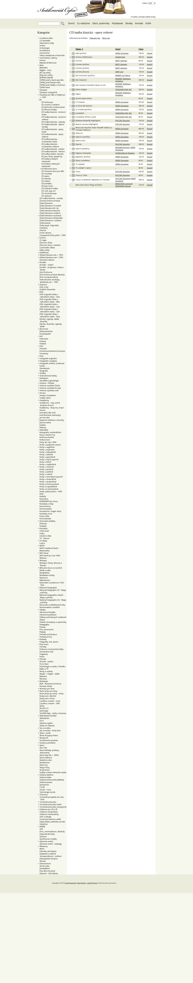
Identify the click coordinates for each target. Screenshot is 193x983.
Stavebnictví (44, 762)
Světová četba (44, 777)
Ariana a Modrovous (84, 57)
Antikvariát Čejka (58, 9)
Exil (41, 336)
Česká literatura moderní (49, 213)
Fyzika (41, 366)
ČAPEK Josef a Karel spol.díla (51, 80)
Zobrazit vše (95, 38)
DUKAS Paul (120, 57)
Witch (41, 848)
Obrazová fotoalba (46, 612)
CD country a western (50, 104)
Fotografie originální (48, 358)
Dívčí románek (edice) (48, 277)
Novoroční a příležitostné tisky (51, 605)
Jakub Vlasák (81, 883)
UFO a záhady (44, 816)
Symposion (43, 784)
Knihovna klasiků (46, 437)
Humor (42, 410)
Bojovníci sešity (45, 75)
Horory (43, 393)
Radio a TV (43, 669)
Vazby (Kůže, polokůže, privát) (51, 821)
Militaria (42, 558)
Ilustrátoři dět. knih (47, 412)
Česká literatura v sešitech (49, 220)
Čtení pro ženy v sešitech (49, 245)
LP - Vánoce (43, 538)
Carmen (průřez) (82, 64)
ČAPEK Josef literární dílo (49, 82)
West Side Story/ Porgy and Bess (89, 185)
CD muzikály (46, 173)
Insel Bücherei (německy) (49, 415)
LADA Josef (43, 531)
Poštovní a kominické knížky (51, 649)
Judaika (42, 425)
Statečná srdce (45, 760)
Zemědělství (44, 868)
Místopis (43, 560)
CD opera (44, 176)
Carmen (79, 61)
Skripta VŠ (44, 738)
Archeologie (44, 48)
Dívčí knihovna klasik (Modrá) (51, 274)
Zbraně (42, 861)
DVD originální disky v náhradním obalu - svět (49, 310)
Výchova (42, 836)
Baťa (41, 65)
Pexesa (41, 627)
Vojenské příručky (46, 834)
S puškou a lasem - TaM (49, 703)
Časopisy (43, 90)
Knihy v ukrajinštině (47, 481)
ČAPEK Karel (44, 87)
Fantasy (42, 341)
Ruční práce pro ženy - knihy (51, 693)
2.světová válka (46, 38)
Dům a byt (43, 287)
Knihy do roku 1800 (47, 442)
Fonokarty (43, 353)
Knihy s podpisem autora (49, 444)
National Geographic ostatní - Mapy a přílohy (51, 596)
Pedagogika (43, 624)
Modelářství (44, 573)
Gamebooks (44, 368)
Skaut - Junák (45, 733)
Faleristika (43, 338)
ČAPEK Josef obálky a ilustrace (51, 85)
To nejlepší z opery (83, 168)
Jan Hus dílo (44, 417)
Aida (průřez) (81, 53)
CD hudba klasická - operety (52, 122)
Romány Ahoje (45, 686)
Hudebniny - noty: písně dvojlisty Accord (49, 404)
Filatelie (42, 343)
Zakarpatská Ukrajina (47, 858)
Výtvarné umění (46, 841)
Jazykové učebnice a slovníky (52, 420)
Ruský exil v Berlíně (47, 696)
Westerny (44, 846)
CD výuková (45, 196)
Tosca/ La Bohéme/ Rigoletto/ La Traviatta (93, 180)
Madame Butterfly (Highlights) (88, 120)
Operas (79, 144)
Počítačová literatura (47, 634)
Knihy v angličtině (47, 447)
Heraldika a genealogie (48, 380)
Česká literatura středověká (50, 218)
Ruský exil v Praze (46, 698)
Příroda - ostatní (45, 661)
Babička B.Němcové (47, 62)
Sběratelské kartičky (48, 715)
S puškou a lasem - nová (49, 701)
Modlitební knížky (46, 575)
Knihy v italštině (45, 454)
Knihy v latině (44, 462)
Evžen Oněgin (81, 89)
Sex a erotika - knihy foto (49, 730)
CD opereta (45, 178)
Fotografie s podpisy (48, 361)
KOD (40, 494)
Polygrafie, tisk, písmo (48, 642)
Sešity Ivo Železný (46, 725)
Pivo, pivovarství (46, 629)
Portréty (42, 646)
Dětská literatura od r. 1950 (51, 257)
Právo (41, 656)
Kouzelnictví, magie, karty (49, 511)
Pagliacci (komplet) (83, 153)
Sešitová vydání (45, 723)
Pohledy (43, 639)
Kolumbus (43, 499)
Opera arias (80, 140)
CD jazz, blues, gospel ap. (51, 156)
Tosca (78, 171)
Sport (42, 745)
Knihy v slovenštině (47, 479)
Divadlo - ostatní (45, 265)
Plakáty (42, 632)
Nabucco (79, 133)
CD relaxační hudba (49, 188)
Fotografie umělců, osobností (52, 363)
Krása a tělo (43, 516)
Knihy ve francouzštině (48, 484)
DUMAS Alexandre (46, 289)
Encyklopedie (44, 334)
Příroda (43, 659)
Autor (118, 49)
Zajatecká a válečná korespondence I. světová (49, 854)
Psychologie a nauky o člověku (51, 666)
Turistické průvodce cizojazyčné (53, 807)
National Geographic (48, 587)
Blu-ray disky (44, 72)
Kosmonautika (45, 508)
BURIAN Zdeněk (45, 77)
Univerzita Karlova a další (49, 819)
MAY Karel (44, 553)
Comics (43, 237)
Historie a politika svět (49, 390)
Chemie (42, 230)
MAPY (42, 545)
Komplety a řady (45, 504)
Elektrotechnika (45, 331)
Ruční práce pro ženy (48, 691)
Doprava (43, 284)
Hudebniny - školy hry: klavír (51, 407)
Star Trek (42, 747)
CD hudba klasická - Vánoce (52, 151)
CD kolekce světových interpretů (50, 164)
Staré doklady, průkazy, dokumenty (48, 751)
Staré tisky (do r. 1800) (48, 755)
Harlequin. (44, 378)
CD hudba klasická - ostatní (52, 149)
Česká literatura (45, 203)
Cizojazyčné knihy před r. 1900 (52, 235)
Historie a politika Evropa (50, 388)
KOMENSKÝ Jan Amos (48, 501)
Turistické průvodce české (50, 804)
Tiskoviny (44, 794)
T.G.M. (41, 787)
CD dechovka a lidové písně (52, 107)
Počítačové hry (45, 637)
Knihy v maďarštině (47, 464)
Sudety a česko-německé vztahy (52, 772)
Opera (41, 619)
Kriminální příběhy (47, 521)
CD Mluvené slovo (49, 168)
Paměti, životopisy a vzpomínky (52, 622)
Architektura (44, 50)
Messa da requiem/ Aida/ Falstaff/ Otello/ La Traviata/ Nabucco (94, 128)
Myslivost (43, 577)
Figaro (78, 94)
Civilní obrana (44, 232)
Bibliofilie (43, 67)
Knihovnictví (44, 439)
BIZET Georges (121, 61)
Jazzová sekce (44, 422)
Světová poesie (45, 782)
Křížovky (42, 523)
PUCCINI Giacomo (122, 120)
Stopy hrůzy (44, 767)
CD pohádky (46, 183)
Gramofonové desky (48, 375)
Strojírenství (44, 770)
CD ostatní (45, 181)
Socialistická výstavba (48, 740)
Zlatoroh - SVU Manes (48, 873)
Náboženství (44, 580)
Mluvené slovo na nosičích (51, 568)
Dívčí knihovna (45, 272)
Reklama (42, 676)
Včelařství (43, 824)
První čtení (43, 664)
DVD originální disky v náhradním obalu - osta (49, 305)
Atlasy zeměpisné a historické (51, 55)
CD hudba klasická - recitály (50, 198)
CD (40, 99)
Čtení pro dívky (45, 242)
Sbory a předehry (83, 160)
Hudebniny (44, 400)
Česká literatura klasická (49, 210)
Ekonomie (44, 329)
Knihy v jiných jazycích (48, 459)
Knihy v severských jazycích (50, 476)
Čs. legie (42, 240)
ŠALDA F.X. (43, 708)
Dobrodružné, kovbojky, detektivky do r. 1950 (49, 280)
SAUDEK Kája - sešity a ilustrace (52, 713)
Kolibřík (42, 496)
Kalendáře (44, 430)
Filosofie (42, 348)
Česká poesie (44, 223)
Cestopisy (43, 228)
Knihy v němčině (47, 467)
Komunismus (44, 506)
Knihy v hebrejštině (47, 452)
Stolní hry (43, 765)
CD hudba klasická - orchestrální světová (49, 145)
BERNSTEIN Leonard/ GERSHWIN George (124, 185)
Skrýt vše (106, 38)
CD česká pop (46, 102)
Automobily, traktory (48, 58)
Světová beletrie (46, 775)
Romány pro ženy (47, 688)
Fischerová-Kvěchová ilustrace (51, 351)
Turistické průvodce (48, 802)
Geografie (43, 370)
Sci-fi (41, 720)
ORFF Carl (119, 72)
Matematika (44, 550)
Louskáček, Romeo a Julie (86, 117)
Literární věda (44, 536)
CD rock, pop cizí (48, 191)
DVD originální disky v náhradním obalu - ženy (49, 315)
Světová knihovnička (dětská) (51, 779)
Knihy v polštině (45, 471)
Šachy (41, 706)
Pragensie (43, 654)
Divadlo (43, 262)
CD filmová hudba (48, 109)
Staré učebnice (45, 757)
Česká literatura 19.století (49, 205)
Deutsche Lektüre (46, 260)
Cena (141, 49)
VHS (40, 829)
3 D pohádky (44, 40)
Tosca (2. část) (81, 175)
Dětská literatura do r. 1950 (51, 255)
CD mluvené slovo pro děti (52, 171)
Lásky (41, 533)
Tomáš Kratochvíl (70, 883)
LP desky (43, 540)
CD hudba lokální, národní (52, 154)
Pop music (44, 644)
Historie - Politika (47, 383)
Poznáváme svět (45, 651)
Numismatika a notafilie (49, 607)
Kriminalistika (44, 518)
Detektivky (44, 252)
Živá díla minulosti (46, 871)
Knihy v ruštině (45, 474)
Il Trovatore (80, 102)
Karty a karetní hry (46, 435)
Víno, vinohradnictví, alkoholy (51, 831)
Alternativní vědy (46, 43)
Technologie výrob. (47, 792)
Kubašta (42, 526)
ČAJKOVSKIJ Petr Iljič (123, 89)
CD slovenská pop (48, 193)
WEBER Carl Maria (122, 75)
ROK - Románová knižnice (49, 683)
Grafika (43, 373)
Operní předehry (82, 148)
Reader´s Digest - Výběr (49, 674)
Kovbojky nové (45, 513)
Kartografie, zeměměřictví (49, 432)
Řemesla (42, 678)
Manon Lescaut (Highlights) (87, 124)
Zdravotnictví (45, 863)
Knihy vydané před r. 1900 (50, 491)
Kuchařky (44, 528)
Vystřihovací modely (47, 839)
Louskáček (80, 113)
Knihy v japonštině (46, 457)
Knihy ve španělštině (47, 486)
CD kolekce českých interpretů (49, 160)
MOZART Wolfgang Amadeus (123, 80)
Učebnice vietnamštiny (48, 814)
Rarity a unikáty (45, 671)
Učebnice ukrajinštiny (48, 812)
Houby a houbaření (47, 395)
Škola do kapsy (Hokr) (48, 735)
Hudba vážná (44, 398)
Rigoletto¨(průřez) (83, 157)
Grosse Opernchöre (84, 98)
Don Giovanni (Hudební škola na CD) (90, 85)
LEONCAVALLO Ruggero (125, 153)
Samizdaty (43, 710)
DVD (41, 292)
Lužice (41, 543)
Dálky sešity (44, 250)
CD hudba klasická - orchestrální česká (49, 140)
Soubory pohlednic (48, 743)
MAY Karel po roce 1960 (49, 555)
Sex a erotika (45, 728)
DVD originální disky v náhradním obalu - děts (49, 300)
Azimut (42, 60)
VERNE (42, 826)
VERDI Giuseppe (122, 53)
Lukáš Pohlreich (92, 883)
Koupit (149, 53)
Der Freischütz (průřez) (85, 75)
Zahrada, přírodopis (47, 851)
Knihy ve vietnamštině (48, 489)
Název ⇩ (79, 49)
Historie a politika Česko (50, 385)
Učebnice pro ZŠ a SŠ (48, 809)
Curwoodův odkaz (46, 247)
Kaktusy (42, 427)
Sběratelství (43, 718)
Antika (41, 45)
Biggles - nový (44, 70)
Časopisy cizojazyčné (47, 92)
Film (41, 346)
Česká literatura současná (50, 215)
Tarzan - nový (44, 789)
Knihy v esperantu (46, 449)
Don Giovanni (81, 80)
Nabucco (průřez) (83, 137)
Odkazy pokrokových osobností (52, 617)
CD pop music (46, 186)
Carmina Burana (82, 72)
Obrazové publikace (47, 614)
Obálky (43, 609)
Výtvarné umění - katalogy (50, 844)
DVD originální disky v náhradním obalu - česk (49, 295)
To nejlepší (80, 164)
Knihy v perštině (45, 469)
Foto (41, 356)
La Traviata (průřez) (84, 109)
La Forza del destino (84, 106)
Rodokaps (44, 681)
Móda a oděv (44, 570)
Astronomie (43, 53)
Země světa (43, 866)
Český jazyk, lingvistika (48, 225)
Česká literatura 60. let (48, 208)
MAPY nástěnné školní (48, 548)
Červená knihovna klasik (49, 200)
